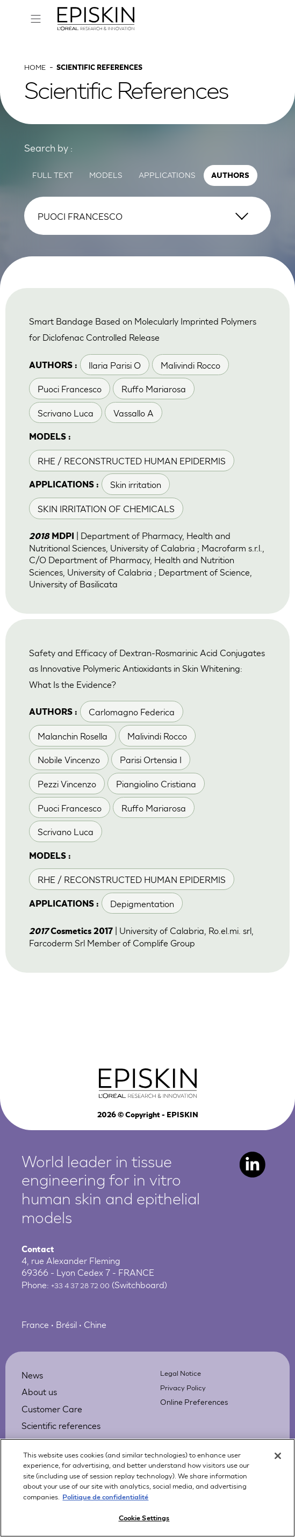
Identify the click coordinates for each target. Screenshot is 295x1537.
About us (44, 1444)
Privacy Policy (187, 1439)
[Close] (278, 1464)
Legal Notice (185, 1425)
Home (37, 81)
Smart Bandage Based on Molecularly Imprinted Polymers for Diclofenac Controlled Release (146, 350)
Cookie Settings (144, 1526)
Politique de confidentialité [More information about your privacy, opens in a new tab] (105, 1504)
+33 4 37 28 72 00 (87, 1338)
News (36, 1427)
